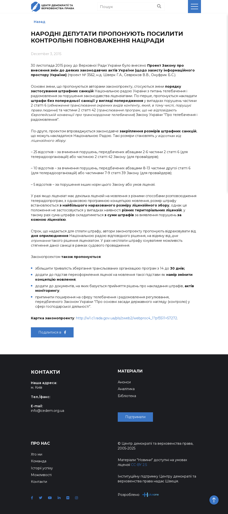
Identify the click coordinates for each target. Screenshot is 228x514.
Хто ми (36, 454)
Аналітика (126, 389)
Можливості (41, 475)
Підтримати (135, 417)
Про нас (40, 443)
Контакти (39, 481)
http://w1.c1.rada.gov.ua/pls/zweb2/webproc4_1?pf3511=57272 (126, 318)
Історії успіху (42, 468)
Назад (39, 22)
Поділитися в (52, 332)
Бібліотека (127, 396)
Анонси (124, 382)
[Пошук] (131, 6)
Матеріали (130, 371)
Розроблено (138, 494)
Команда (38, 461)
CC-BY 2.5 (139, 465)
